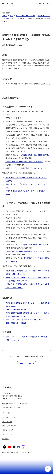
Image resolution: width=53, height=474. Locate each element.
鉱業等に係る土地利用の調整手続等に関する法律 (24, 161)
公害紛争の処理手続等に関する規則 (35, 155)
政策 (11, 15)
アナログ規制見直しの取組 (25, 15)
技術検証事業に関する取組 (15, 323)
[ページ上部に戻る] (48, 469)
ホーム (4, 15)
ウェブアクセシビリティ (11, 426)
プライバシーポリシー (10, 417)
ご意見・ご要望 (7, 430)
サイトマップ (7, 434)
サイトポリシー (7, 413)
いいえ (31, 363)
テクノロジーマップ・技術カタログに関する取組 (23, 319)
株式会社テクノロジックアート (35, 168)
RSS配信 (5, 438)
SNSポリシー (7, 421)
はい (21, 363)
